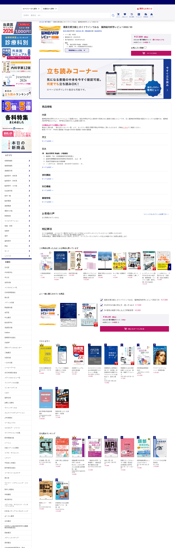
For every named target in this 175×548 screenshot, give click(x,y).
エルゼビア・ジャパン (12, 428)
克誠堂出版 (8, 327)
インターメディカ (11, 388)
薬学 (6, 236)
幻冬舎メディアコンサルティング (16, 511)
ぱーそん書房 (9, 516)
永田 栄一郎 (80, 31)
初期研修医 (8, 161)
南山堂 (7, 297)
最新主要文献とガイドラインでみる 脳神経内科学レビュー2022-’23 (131, 300)
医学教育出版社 (10, 468)
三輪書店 (8, 352)
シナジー (8, 458)
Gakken (7, 332)
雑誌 (6, 246)
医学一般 (8, 196)
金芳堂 (7, 312)
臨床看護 (8, 201)
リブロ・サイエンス (12, 453)
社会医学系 (8, 191)
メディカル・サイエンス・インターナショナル (16, 505)
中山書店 (8, 317)
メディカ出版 (9, 302)
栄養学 (7, 231)
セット (7, 251)
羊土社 (7, 277)
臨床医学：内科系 (11, 176)
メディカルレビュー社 (12, 378)
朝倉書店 (8, 533)
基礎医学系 (8, 171)
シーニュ (8, 443)
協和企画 (8, 398)
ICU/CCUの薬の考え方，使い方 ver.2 (119, 305)
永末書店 (8, 521)
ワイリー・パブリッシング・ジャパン (16, 483)
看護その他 (8, 211)
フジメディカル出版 (12, 383)
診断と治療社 (9, 403)
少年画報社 (8, 418)
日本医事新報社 (10, 292)
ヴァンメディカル (11, 408)
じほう (7, 393)
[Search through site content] (66, 15)
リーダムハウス (10, 423)
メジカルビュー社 (11, 287)
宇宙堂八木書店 (10, 463)
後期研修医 (8, 166)
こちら (125, 127)
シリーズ (8, 256)
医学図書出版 (9, 438)
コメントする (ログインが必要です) (155, 214)
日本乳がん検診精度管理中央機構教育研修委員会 (16, 527)
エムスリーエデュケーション (15, 413)
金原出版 (8, 282)
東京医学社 (8, 499)
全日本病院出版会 (11, 372)
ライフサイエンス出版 (12, 433)
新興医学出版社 (10, 337)
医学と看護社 (9, 489)
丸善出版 (8, 357)
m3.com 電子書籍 (45, 22)
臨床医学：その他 (11, 186)
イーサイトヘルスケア (12, 473)
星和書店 (8, 543)
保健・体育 (8, 226)
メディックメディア (12, 538)
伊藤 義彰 (88, 31)
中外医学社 (8, 272)
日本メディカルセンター (13, 347)
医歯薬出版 (8, 307)
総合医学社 (8, 322)
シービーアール (10, 367)
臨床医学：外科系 (11, 181)
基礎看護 (8, 206)
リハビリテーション (12, 221)
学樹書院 (8, 494)
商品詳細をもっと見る (75, 50)
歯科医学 (8, 241)
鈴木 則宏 (66, 31)
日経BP (7, 342)
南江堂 (7, 478)
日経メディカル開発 (12, 448)
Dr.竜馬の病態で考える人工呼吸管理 (118, 310)
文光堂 (7, 267)
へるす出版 (8, 362)
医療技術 (8, 216)
